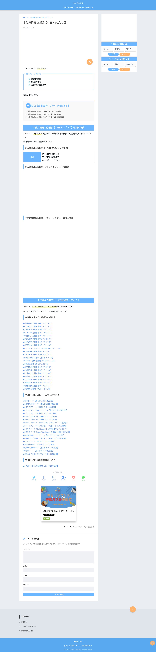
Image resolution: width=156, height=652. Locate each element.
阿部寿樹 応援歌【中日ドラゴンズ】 (38, 367)
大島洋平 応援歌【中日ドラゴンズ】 (38, 342)
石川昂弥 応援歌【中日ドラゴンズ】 (38, 351)
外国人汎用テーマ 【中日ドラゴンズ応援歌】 (41, 404)
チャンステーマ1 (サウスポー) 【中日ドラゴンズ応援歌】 (46, 410)
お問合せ (24, 622)
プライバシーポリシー (28, 626)
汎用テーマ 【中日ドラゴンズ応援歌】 (39, 401)
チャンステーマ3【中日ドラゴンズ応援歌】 (41, 417)
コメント (26, 549)
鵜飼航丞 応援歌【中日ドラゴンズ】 (38, 383)
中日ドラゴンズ (77, 527)
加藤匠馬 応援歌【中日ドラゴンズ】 (38, 370)
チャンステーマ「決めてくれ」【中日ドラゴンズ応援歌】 (46, 423)
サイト (25, 585)
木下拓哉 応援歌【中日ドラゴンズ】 (38, 355)
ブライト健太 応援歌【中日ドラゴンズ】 (40, 361)
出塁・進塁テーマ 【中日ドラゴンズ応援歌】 (41, 448)
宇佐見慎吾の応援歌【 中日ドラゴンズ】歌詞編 (45, 111)
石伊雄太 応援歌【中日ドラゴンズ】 (38, 345)
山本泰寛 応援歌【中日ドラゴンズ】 (38, 380)
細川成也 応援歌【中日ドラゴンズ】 (38, 376)
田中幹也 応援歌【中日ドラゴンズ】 (38, 326)
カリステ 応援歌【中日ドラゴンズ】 (38, 333)
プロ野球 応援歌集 (78, 2)
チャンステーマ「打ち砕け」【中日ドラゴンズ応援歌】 (45, 426)
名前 (25, 566)
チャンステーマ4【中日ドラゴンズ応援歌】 (41, 420)
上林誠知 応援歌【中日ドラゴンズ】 (38, 373)
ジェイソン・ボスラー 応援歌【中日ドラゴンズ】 (43, 348)
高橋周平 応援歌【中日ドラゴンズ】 (38, 330)
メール (26, 576)
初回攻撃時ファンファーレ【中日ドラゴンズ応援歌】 (44, 435)
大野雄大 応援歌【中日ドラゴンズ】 (38, 386)
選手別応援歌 (68, 7)
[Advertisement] (58, 46)
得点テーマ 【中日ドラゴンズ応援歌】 (39, 451)
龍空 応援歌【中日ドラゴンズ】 (36, 364)
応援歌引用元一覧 (27, 631)
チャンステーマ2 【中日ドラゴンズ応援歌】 (41, 413)
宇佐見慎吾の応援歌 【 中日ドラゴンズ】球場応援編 (47, 117)
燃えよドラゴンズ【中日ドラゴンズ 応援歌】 (41, 454)
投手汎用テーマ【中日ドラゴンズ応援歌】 (40, 407)
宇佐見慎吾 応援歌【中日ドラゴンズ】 (39, 358)
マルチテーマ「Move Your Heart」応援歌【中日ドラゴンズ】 (47, 432)
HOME (78, 642)
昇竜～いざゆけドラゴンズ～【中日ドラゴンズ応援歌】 (45, 438)
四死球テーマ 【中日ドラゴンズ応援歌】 (40, 445)
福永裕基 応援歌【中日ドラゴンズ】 (38, 339)
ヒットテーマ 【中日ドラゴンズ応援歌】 (40, 441)
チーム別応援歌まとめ (84, 7)
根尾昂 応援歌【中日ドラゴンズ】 (37, 389)
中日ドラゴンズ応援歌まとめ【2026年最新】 (41, 466)
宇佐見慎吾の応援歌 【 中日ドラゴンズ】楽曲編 (45, 114)
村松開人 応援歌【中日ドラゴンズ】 (38, 336)
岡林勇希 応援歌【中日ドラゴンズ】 (38, 323)
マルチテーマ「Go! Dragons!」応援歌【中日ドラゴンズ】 (46, 429)
